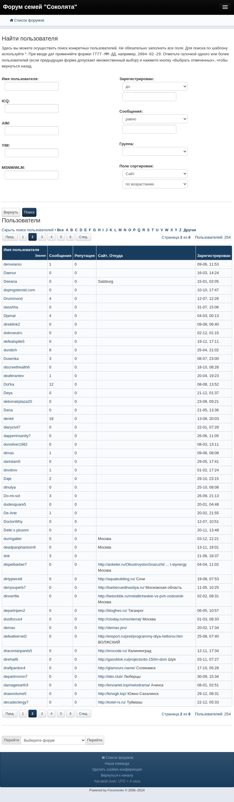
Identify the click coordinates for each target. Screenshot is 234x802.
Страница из (176, 237)
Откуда (116, 255)
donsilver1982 (16, 444)
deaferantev (14, 375)
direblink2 (12, 324)
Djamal (9, 315)
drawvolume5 (15, 693)
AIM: (6, 123)
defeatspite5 (14, 341)
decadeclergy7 (16, 702)
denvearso (13, 264)
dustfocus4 (13, 619)
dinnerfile (11, 596)
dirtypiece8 (13, 579)
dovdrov (10, 470)
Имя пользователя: (20, 79)
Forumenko (115, 790)
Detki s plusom (16, 530)
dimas (9, 453)
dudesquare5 (15, 504)
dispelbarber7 (15, 564)
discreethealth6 (17, 367)
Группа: (127, 144)
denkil (9, 418)
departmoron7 (16, 676)
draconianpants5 (18, 651)
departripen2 (14, 610)
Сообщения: (131, 111)
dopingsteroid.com (19, 290)
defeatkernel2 (15, 636)
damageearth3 (16, 685)
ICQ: (6, 101)
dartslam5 (12, 461)
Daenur (10, 273)
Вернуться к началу (117, 775)
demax (9, 627)
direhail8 (11, 659)
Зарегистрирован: (137, 79)
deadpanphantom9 (19, 547)
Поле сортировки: (137, 166)
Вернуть (11, 212)
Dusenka (11, 358)
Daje (8, 478)
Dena (8, 410)
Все (60, 230)
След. (83, 237)
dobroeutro (13, 333)
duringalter (13, 538)
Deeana (10, 281)
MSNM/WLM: (13, 167)
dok (7, 556)
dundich (10, 350)
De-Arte (10, 513)
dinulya (10, 487)
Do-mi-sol (12, 496)
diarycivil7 (12, 427)
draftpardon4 (14, 668)
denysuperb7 (15, 587)
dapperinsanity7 (17, 436)
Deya (8, 393)
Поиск (29, 212)
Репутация (85, 255)
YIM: (6, 145)
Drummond (13, 298)
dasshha (11, 307)
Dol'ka (9, 384)
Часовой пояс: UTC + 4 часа (117, 781)
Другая (189, 230)
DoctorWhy (13, 521)
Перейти (11, 740)
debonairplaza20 (18, 401)
